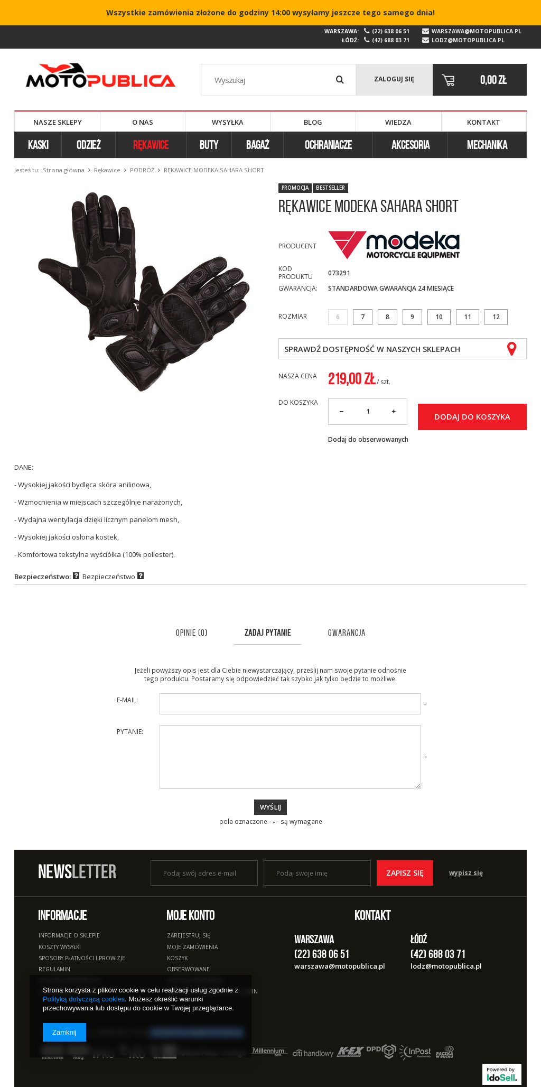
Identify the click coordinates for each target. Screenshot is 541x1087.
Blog (313, 122)
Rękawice (151, 144)
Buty (209, 144)
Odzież (88, 144)
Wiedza (398, 122)
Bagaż (257, 144)
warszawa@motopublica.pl (476, 31)
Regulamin (54, 970)
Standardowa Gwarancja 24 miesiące (391, 288)
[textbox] (278, 80)
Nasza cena (297, 375)
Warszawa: (341, 31)
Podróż (142, 170)
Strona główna (64, 170)
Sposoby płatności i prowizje (82, 958)
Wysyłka (228, 122)
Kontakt (483, 122)
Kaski (38, 144)
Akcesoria (410, 144)
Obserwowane (188, 970)
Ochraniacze (328, 144)
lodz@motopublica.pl (468, 40)
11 (467, 316)
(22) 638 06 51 (390, 31)
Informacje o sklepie (69, 936)
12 (496, 316)
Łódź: (350, 40)
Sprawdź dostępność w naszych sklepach (372, 348)
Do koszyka (298, 402)
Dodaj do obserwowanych (368, 439)
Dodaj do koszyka (472, 416)
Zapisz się (405, 873)
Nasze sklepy (57, 122)
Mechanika (487, 144)
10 (439, 316)
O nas (142, 122)
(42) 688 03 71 (390, 40)
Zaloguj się (394, 79)
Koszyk (177, 958)
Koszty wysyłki (60, 947)
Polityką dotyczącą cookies (84, 999)
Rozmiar (292, 316)
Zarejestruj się (188, 936)
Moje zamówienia (192, 947)
